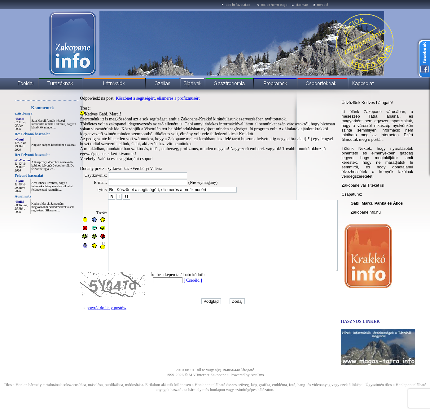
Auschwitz (9, 196)
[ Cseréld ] (179, 294)
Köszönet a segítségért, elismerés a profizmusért (144, 98)
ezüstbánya (9, 113)
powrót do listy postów (92, 321)
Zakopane (218, 374)
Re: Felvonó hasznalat (18, 134)
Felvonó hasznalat (15, 175)
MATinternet (199, 374)
